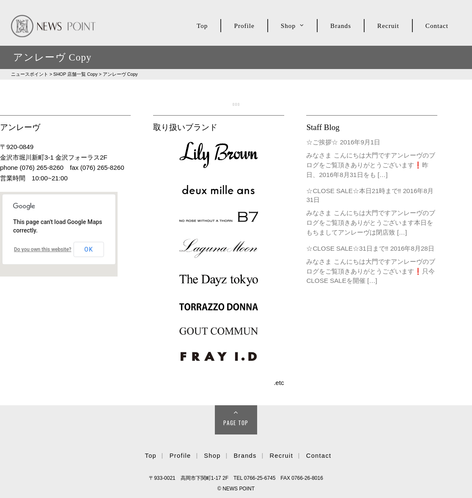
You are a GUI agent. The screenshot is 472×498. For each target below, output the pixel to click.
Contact (436, 25)
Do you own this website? (42, 249)
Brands (340, 25)
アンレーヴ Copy (120, 74)
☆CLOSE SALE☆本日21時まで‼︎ (353, 190)
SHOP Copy (75, 74)
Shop (288, 25)
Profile (244, 25)
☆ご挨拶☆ (322, 142)
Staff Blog (322, 127)
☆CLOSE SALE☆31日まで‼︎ (347, 248)
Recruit (388, 25)
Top (202, 25)
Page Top (236, 422)
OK (88, 249)
